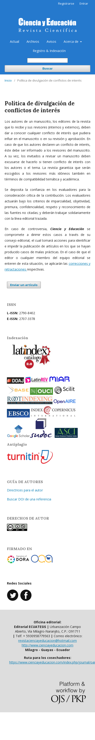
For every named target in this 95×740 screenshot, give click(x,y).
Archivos (33, 41)
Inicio (8, 80)
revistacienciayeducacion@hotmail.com (47, 640)
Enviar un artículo (24, 285)
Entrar (84, 3)
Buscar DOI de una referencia (29, 499)
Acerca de (71, 41)
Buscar (47, 68)
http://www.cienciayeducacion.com (47, 645)
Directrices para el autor (25, 490)
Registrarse (66, 3)
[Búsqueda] (47, 60)
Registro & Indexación (49, 51)
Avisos (51, 41)
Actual (14, 41)
